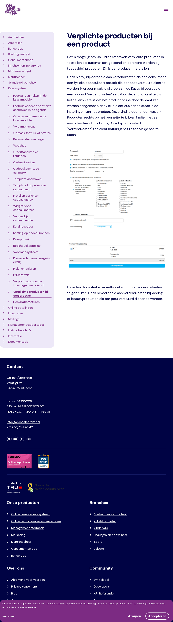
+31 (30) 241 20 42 (20, 427)
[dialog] (86, 611)
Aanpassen (8, 616)
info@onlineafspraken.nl (23, 422)
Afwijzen (134, 616)
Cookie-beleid (27, 607)
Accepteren (157, 616)
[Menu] (166, 9)
